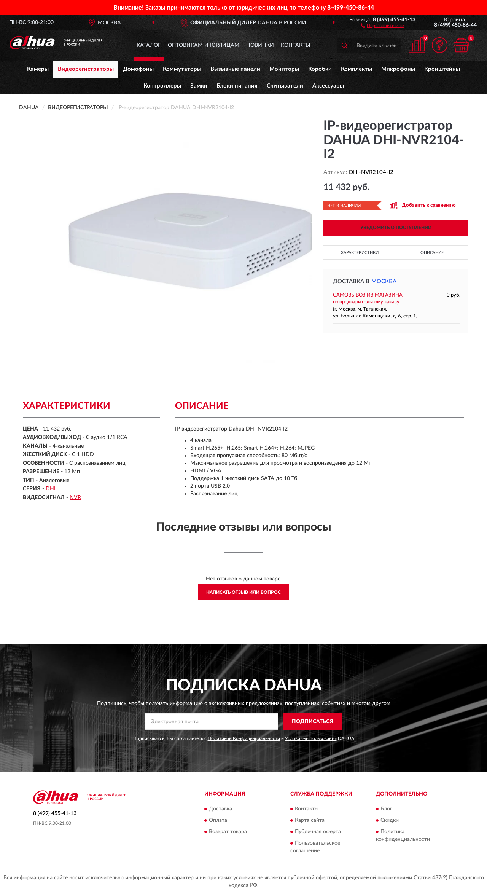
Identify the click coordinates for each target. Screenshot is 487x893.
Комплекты (356, 69)
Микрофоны (398, 69)
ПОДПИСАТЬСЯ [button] (312, 721)
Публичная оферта (318, 831)
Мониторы (284, 69)
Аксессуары (328, 86)
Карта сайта (310, 820)
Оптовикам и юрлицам (203, 45)
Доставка (220, 809)
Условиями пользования (311, 738)
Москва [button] (383, 281)
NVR (75, 497)
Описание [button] (432, 252)
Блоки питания (237, 86)
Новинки (260, 45)
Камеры (38, 69)
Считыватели (285, 86)
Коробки (320, 69)
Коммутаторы (182, 69)
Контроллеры (162, 86)
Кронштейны (442, 69)
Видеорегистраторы (86, 69)
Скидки (389, 820)
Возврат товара (228, 831)
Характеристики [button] (360, 252)
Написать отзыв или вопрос (243, 592)
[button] (382, 25)
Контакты (295, 45)
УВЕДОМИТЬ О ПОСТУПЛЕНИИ (395, 227)
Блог (386, 809)
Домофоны (138, 69)
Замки (198, 86)
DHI (51, 488)
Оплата (218, 820)
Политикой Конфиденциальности (244, 738)
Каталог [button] (149, 45)
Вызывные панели (235, 69)
